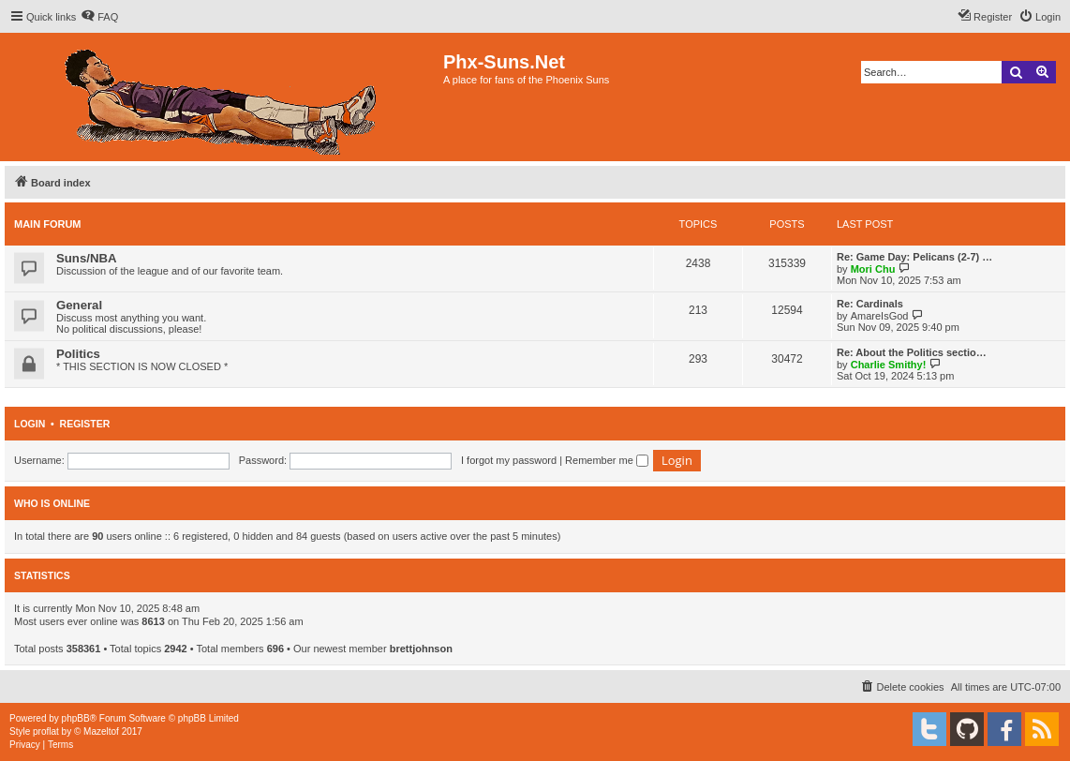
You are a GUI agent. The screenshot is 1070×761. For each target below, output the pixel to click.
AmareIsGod (880, 315)
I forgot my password (509, 460)
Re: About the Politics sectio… (912, 352)
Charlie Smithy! (889, 364)
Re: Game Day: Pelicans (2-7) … (914, 256)
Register (85, 423)
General (79, 305)
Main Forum (48, 224)
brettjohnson (421, 648)
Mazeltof (101, 731)
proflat (46, 731)
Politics (78, 354)
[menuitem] (99, 17)
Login (29, 423)
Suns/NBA (86, 258)
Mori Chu (873, 269)
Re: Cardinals (870, 303)
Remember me (606, 460)
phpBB (76, 718)
